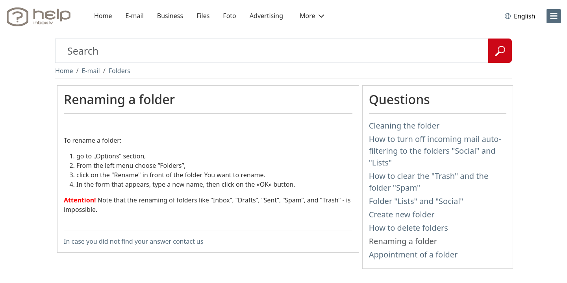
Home (103, 15)
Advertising (266, 15)
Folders (119, 70)
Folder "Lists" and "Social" (416, 201)
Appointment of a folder (413, 254)
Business (170, 15)
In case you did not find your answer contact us (133, 241)
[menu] (554, 16)
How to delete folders (408, 227)
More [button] (312, 15)
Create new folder (402, 214)
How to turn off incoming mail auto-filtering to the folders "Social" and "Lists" (435, 151)
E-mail (135, 15)
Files (202, 15)
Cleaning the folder (404, 125)
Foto (229, 15)
